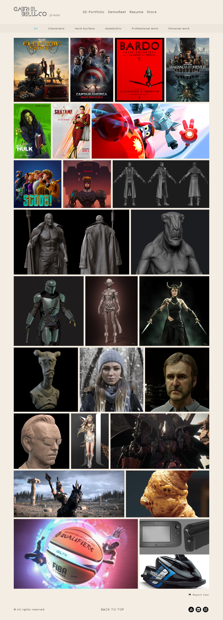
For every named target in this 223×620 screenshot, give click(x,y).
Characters (56, 28)
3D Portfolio (93, 12)
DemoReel (117, 12)
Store (152, 12)
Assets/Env (113, 28)
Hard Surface (85, 28)
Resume (136, 12)
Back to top (112, 609)
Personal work (178, 28)
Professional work (145, 28)
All (36, 28)
